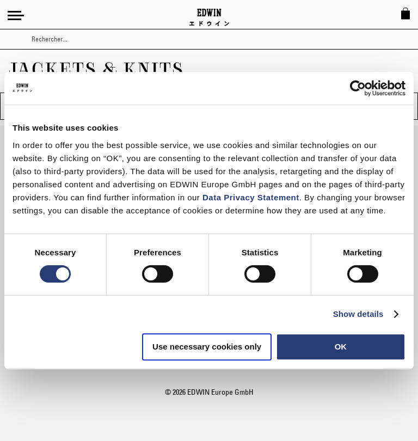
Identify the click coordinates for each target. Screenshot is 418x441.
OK (341, 346)
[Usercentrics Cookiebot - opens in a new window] (357, 88)
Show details (358, 313)
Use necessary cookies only (206, 346)
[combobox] (218, 39)
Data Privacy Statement (250, 197)
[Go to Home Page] (209, 17)
